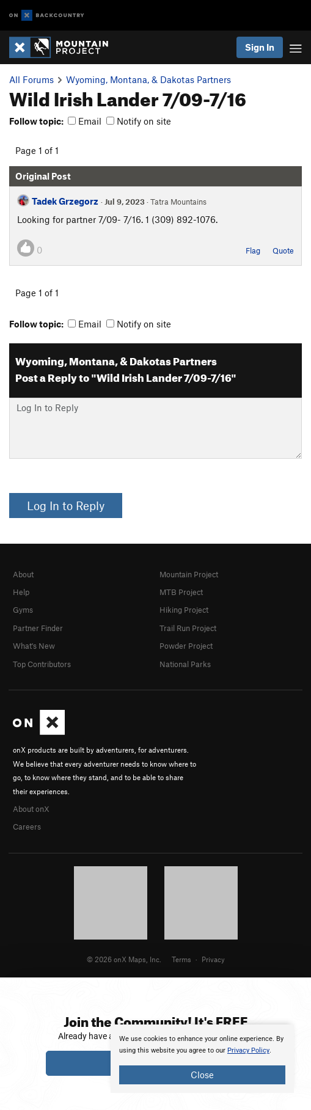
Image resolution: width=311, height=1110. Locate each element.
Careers (27, 826)
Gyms (23, 610)
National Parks (185, 664)
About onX (31, 809)
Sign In (259, 47)
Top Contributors (42, 664)
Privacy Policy (248, 1050)
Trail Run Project (187, 628)
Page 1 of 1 (37, 150)
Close (202, 1074)
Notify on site (138, 120)
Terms (181, 959)
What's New (34, 646)
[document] (202, 1058)
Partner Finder (38, 628)
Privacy (213, 959)
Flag (253, 250)
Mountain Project (188, 574)
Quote (283, 250)
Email (84, 120)
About (23, 574)
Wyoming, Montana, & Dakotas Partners (148, 79)
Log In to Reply (65, 505)
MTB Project (181, 592)
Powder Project (186, 646)
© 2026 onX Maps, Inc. (124, 959)
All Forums (31, 79)
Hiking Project (183, 610)
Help (21, 592)
